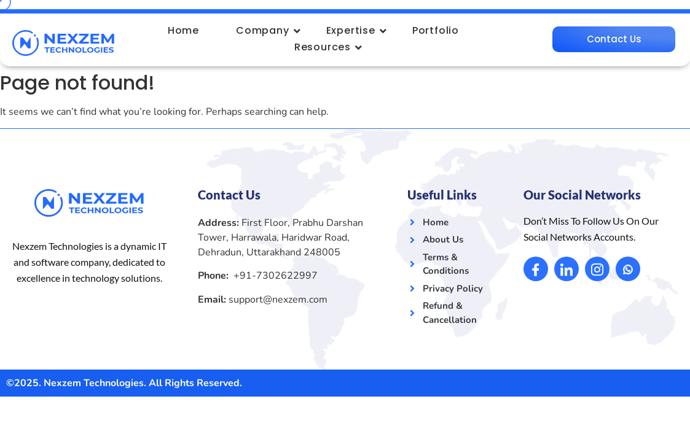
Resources (327, 47)
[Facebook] (535, 268)
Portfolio (435, 30)
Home (183, 30)
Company (267, 30)
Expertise (355, 30)
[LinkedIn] (566, 268)
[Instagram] (597, 268)
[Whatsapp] (628, 268)
